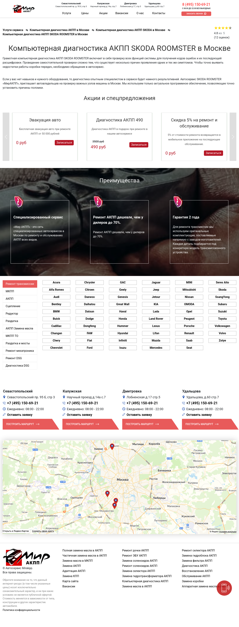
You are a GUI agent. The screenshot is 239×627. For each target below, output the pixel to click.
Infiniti (123, 340)
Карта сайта (70, 581)
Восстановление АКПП (197, 571)
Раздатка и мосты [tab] (18, 343)
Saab (189, 340)
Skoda (222, 289)
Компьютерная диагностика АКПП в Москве (59, 30)
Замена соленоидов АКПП (140, 560)
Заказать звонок (194, 14)
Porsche (189, 326)
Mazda (156, 340)
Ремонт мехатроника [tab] (20, 350)
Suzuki (222, 311)
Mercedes (156, 347)
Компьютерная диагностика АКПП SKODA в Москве (130, 30)
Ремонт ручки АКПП (135, 550)
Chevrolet (56, 347)
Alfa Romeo (56, 289)
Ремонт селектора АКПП (198, 550)
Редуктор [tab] (12, 313)
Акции (103, 13)
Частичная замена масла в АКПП (84, 555)
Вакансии (121, 13)
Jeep (156, 289)
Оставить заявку (19, 415)
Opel (189, 311)
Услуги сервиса (13, 30)
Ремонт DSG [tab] (14, 358)
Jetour (156, 297)
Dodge (90, 318)
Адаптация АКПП (73, 571)
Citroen (89, 289)
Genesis (123, 297)
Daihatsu (89, 304)
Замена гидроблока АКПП (199, 555)
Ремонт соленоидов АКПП (140, 566)
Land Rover (156, 318)
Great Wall (122, 304)
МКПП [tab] (10, 291)
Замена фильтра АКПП (197, 560)
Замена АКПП (71, 566)
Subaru (222, 304)
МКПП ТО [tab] (12, 336)
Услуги (66, 13)
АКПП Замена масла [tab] (19, 328)
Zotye (222, 340)
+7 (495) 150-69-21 (22, 403)
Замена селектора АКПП (138, 571)
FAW (89, 333)
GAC (123, 282)
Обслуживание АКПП (196, 576)
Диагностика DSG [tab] (17, 365)
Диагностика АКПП (195, 566)
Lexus (156, 326)
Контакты (158, 13)
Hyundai (123, 333)
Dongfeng (89, 326)
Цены (85, 13)
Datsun (89, 311)
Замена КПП (70, 576)
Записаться (64, 142)
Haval (122, 311)
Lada (156, 311)
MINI (189, 282)
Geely (122, 289)
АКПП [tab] (9, 298)
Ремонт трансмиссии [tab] (20, 284)
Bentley (56, 304)
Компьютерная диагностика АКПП (145, 581)
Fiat (89, 340)
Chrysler (89, 282)
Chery (56, 340)
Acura (56, 282)
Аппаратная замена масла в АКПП (205, 586)
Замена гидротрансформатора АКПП (147, 576)
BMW (56, 311)
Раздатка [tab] (12, 321)
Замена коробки (193, 581)
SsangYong (222, 297)
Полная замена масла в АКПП (82, 550)
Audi (56, 297)
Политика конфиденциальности (21, 610)
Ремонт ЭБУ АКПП (134, 555)
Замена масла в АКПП (137, 586)
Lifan (156, 333)
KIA (156, 304)
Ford (89, 347)
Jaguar (156, 282)
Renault (189, 333)
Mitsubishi (189, 289)
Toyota (222, 318)
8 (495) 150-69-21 (196, 4)
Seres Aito (222, 282)
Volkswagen (222, 326)
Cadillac (56, 326)
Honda (123, 318)
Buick (56, 318)
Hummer (122, 326)
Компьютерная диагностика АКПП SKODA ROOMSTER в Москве (45, 34)
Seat (189, 347)
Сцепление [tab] (13, 306)
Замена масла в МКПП (77, 560)
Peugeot (189, 318)
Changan (56, 333)
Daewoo (90, 297)
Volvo (222, 333)
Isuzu (122, 347)
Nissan (189, 297)
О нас (140, 13)
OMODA (189, 304)
